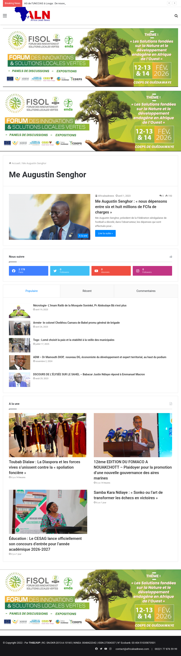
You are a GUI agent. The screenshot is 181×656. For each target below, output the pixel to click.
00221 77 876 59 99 (166, 648)
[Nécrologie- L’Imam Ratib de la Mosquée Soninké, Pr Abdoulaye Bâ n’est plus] (19, 311)
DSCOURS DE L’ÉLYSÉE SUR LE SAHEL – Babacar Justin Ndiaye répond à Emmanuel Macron (89, 374)
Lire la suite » (105, 233)
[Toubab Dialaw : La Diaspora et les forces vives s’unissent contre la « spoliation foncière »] (48, 435)
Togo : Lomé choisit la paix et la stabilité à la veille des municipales (73, 339)
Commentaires (145, 291)
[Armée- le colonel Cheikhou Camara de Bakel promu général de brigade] (19, 328)
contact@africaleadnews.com (132, 648)
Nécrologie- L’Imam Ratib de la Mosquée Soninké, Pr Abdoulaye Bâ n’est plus (80, 305)
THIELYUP (34, 642)
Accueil (14, 163)
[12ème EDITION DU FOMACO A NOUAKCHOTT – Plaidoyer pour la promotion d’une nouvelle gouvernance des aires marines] (133, 435)
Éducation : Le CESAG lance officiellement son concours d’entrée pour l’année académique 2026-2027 (45, 544)
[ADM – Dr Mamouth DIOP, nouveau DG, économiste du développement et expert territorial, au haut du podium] (19, 362)
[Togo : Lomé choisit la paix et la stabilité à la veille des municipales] (19, 345)
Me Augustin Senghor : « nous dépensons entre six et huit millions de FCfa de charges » (131, 206)
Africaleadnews (106, 196)
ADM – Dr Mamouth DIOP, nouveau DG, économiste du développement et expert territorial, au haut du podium (99, 357)
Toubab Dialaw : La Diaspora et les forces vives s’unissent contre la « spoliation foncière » (44, 467)
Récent (87, 291)
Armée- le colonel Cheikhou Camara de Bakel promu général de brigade (76, 322)
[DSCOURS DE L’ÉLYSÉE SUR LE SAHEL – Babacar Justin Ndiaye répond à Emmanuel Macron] (19, 379)
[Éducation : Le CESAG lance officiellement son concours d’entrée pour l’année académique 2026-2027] (48, 512)
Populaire (31, 291)
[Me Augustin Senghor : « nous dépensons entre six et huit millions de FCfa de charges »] (49, 217)
